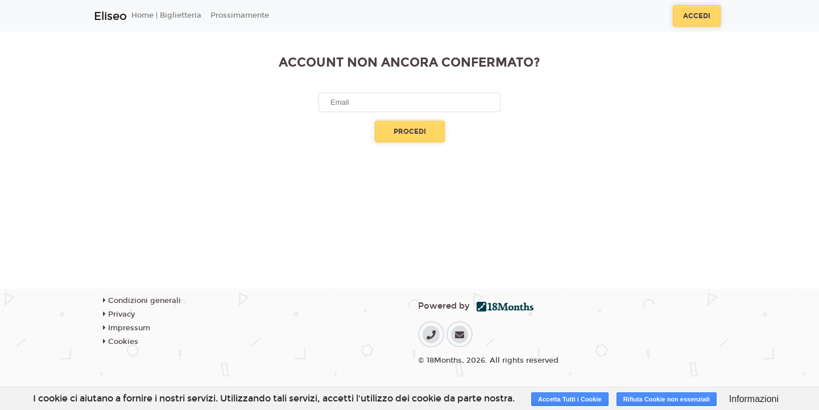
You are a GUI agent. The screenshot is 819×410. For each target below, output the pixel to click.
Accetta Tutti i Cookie (570, 399)
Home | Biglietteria (166, 15)
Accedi (696, 16)
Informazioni (754, 399)
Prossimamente (239, 15)
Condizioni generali (142, 300)
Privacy (119, 314)
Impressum (126, 328)
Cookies (120, 341)
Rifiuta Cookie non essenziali (666, 399)
